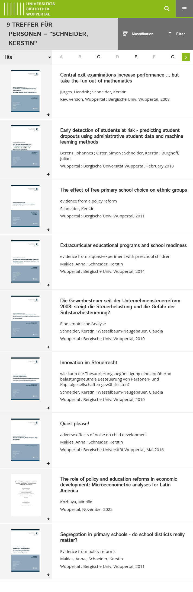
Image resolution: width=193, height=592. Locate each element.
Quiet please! (74, 424)
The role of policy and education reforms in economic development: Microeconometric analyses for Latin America (118, 485)
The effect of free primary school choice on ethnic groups (123, 191)
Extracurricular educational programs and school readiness (123, 246)
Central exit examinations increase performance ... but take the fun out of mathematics (119, 78)
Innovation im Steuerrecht (88, 363)
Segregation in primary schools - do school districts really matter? (122, 538)
